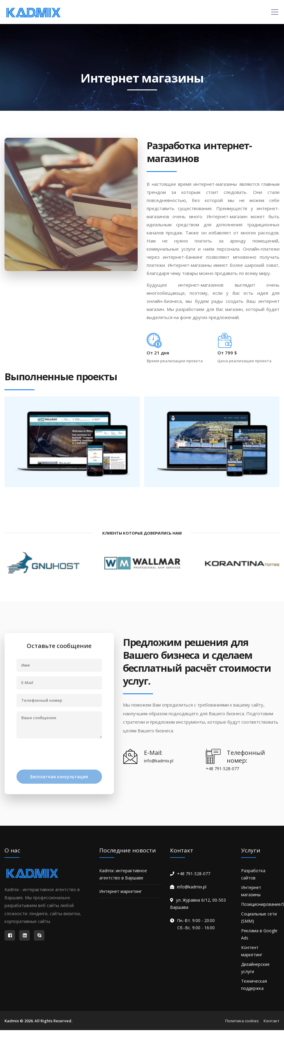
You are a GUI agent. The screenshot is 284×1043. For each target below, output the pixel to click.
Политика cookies (242, 1020)
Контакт (272, 1020)
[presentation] (62, 754)
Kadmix (11, 1020)
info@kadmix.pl (191, 887)
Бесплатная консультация (59, 776)
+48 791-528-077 (193, 873)
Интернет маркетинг (120, 891)
